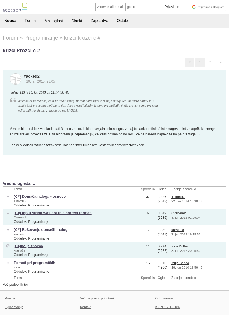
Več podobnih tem (16, 285)
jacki (17, 267)
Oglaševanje (14, 307)
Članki (76, 21)
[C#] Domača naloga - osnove (40, 196)
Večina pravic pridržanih (98, 298)
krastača (19, 234)
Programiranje (38, 205)
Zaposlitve (99, 20)
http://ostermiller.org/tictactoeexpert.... (120, 145)
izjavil (64, 92)
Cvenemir (20, 217)
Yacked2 (31, 76)
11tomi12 (20, 201)
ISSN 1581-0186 (167, 307)
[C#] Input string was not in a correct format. (52, 213)
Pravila (10, 298)
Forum (30, 20)
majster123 (17, 92)
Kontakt (85, 307)
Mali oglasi (53, 21)
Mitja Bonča (180, 263)
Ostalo (122, 20)
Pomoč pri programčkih (34, 263)
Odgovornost (164, 298)
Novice (10, 20)
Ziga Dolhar (180, 246)
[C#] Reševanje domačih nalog (40, 230)
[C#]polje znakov (28, 246)
